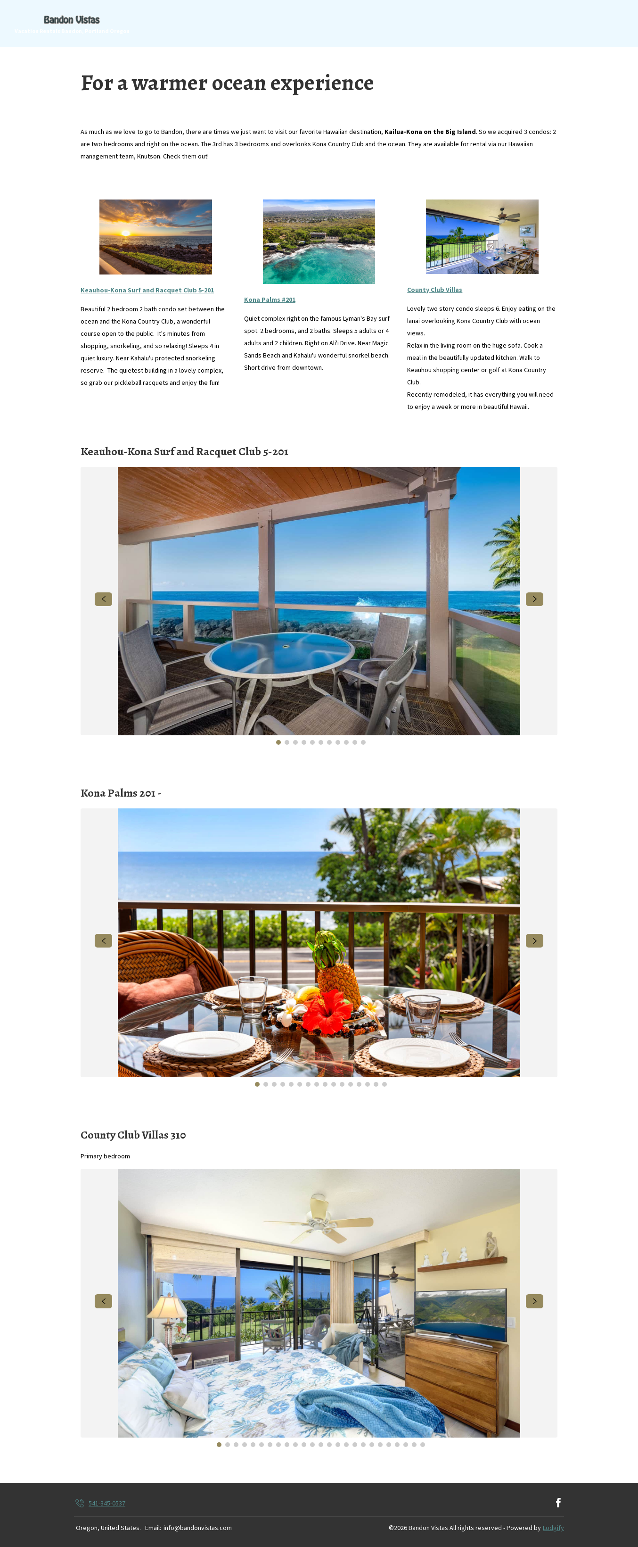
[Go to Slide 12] (350, 1084)
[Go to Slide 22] (397, 1444)
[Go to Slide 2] (287, 742)
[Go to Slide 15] (376, 1084)
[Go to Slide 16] (384, 1084)
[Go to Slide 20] (380, 1444)
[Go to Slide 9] (346, 742)
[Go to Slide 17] (354, 1444)
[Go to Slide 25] (422, 1444)
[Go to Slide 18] (363, 1444)
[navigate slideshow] (103, 599)
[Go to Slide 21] (388, 1444)
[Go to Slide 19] (371, 1444)
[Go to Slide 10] (354, 742)
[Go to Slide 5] (312, 742)
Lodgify (553, 1527)
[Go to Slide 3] (295, 742)
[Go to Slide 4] (304, 742)
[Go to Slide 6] (321, 742)
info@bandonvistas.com (198, 1527)
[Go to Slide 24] (414, 1444)
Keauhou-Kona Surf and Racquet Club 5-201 (147, 290)
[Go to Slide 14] (367, 1084)
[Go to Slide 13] (359, 1084)
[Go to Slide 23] (405, 1444)
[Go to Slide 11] (363, 742)
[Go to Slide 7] (329, 742)
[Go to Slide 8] (337, 742)
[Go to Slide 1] (278, 742)
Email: (153, 1527)
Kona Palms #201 (269, 299)
